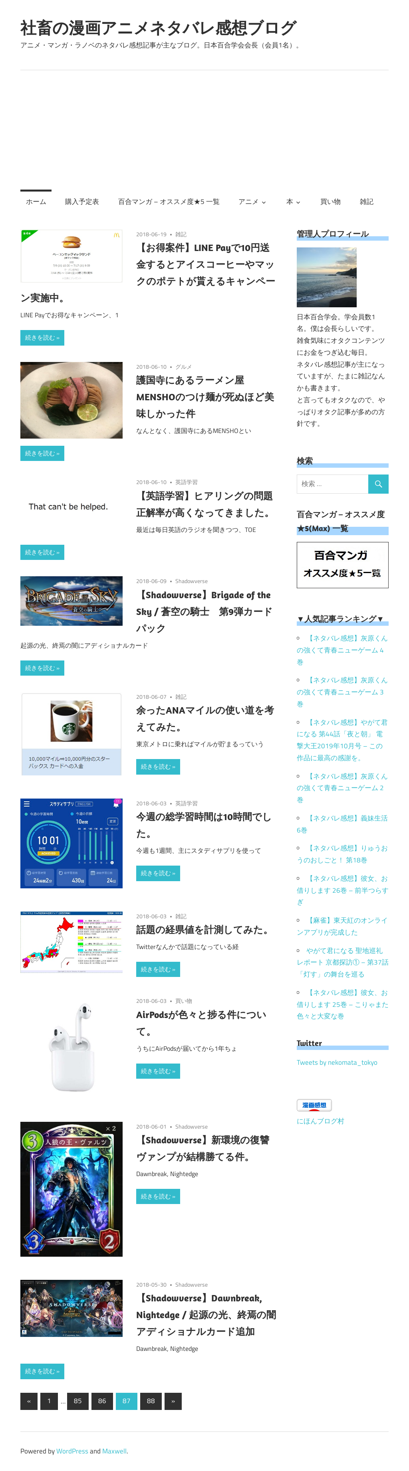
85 (78, 1401)
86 (102, 1401)
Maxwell (114, 1451)
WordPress (72, 1451)
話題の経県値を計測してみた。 (204, 929)
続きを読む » (42, 337)
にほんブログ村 (320, 1121)
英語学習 (186, 482)
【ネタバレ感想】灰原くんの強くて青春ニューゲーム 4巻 (342, 650)
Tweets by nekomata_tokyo (337, 1062)
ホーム (36, 201)
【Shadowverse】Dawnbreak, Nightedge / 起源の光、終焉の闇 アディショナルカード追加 (211, 1314)
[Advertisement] (204, 130)
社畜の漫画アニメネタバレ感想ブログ (158, 28)
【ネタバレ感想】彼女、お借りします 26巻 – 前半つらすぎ (343, 890)
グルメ (183, 366)
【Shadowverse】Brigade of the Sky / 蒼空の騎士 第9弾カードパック (204, 611)
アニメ (248, 201)
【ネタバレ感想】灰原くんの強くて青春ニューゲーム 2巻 (342, 788)
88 (151, 1401)
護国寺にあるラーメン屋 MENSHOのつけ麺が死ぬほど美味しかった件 (205, 396)
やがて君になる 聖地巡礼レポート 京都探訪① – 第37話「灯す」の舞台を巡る (343, 962)
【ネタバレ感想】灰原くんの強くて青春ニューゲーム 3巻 (342, 692)
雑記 (366, 201)
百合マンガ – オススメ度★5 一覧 (169, 201)
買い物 (330, 201)
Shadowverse (191, 581)
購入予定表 (82, 201)
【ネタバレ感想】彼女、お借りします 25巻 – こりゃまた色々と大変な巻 (343, 1004)
